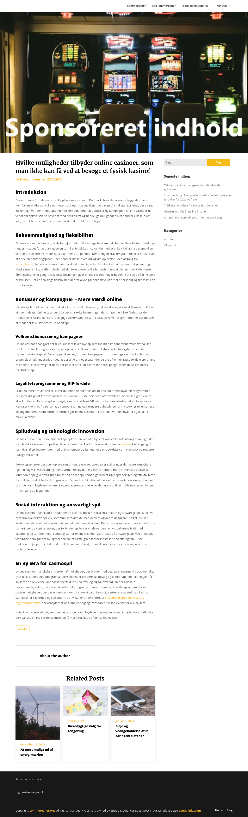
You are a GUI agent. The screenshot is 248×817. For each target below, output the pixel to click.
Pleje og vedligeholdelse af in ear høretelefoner (131, 731)
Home (219, 810)
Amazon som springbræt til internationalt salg (193, 217)
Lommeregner (136, 6)
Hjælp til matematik (195, 6)
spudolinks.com (190, 810)
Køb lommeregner (164, 6)
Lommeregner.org (42, 810)
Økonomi (170, 245)
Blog (229, 810)
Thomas (25, 179)
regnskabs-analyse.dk (30, 792)
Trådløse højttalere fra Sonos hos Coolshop (191, 205)
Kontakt (221, 6)
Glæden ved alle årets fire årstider (185, 211)
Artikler (22, 629)
